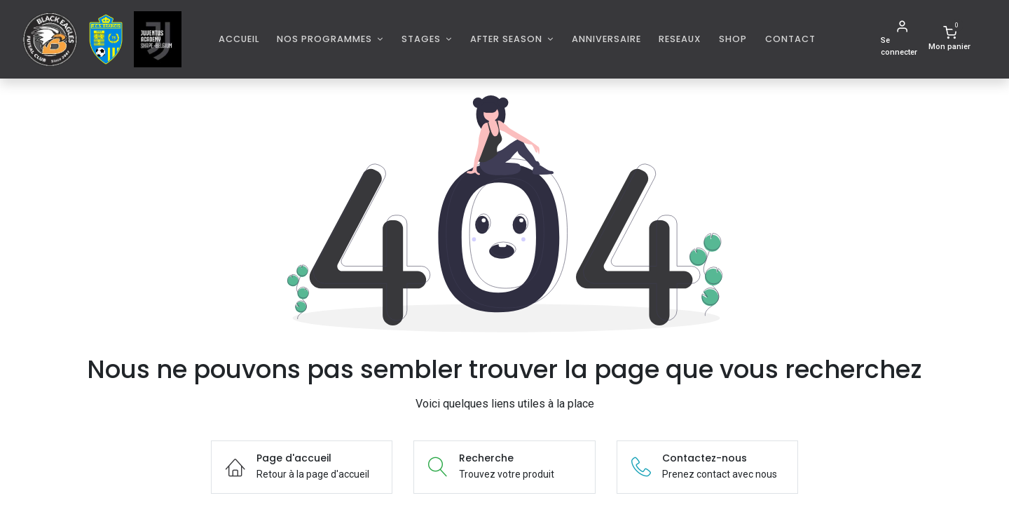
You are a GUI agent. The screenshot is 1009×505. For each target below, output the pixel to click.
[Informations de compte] (902, 39)
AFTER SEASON (507, 39)
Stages (422, 39)
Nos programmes (326, 39)
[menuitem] (239, 39)
